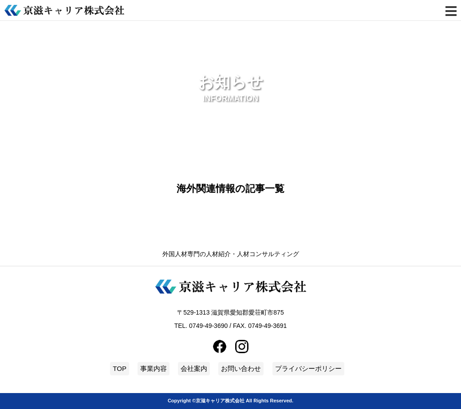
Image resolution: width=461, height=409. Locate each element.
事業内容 (153, 368)
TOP (119, 368)
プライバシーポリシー (308, 368)
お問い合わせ (241, 368)
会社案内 (194, 368)
